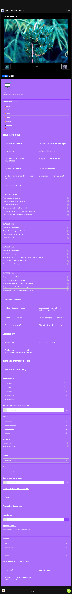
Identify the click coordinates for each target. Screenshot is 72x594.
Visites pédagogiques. (47, 151)
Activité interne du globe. (11, 254)
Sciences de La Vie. (12, 342)
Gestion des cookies (36, 592)
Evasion (36, 555)
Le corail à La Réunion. (14, 143)
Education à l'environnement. (50, 325)
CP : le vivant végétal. (47, 168)
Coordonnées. (44, 570)
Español (7, 113)
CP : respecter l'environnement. (51, 176)
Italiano (7, 117)
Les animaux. (36, 387)
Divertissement (36, 547)
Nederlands (8, 125)
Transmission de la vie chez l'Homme (14, 260)
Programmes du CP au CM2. (50, 159)
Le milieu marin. (36, 421)
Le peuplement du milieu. (11, 205)
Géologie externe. (8, 237)
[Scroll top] (69, 591)
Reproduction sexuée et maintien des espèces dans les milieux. (23, 257)
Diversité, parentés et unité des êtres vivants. (17, 214)
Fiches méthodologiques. (15, 308)
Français (7, 106)
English (7, 109)
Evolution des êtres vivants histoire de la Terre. (18, 283)
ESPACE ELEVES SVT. (36, 460)
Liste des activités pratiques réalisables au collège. (50, 309)
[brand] (13, 10)
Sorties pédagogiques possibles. (52, 318)
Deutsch (8, 121)
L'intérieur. (36, 433)
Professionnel (36, 551)
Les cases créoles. (36, 395)
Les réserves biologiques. (15, 151)
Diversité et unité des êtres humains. (15, 280)
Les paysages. (36, 383)
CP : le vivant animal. (13, 168)
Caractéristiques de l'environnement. (15, 201)
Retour (36, 66)
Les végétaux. (36, 391)
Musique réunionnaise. (10, 446)
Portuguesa (8, 128)
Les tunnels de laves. (36, 399)
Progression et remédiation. (12, 198)
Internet (36, 543)
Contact (5, 510)
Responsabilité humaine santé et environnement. (18, 290)
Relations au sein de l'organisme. (13, 264)
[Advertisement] (30, 3)
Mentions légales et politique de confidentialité (18, 578)
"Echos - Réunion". (36, 472)
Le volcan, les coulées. (36, 425)
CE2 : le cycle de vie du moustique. (52, 143)
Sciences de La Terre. (47, 342)
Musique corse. (8, 443)
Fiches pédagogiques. (13, 318)
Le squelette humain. (13, 185)
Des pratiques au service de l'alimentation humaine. (19, 211)
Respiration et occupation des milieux (15, 231)
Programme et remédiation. (12, 227)
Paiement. (9, 497)
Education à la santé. (13, 325)
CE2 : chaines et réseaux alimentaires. (14, 160)
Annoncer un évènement (24, 529)
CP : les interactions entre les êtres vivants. (19, 177)
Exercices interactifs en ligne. (16, 369)
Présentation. (10, 570)
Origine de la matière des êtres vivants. (15, 208)
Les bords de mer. (36, 429)
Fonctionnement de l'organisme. (13, 234)
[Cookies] (3, 590)
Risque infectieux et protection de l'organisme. (18, 287)
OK (67, 410)
